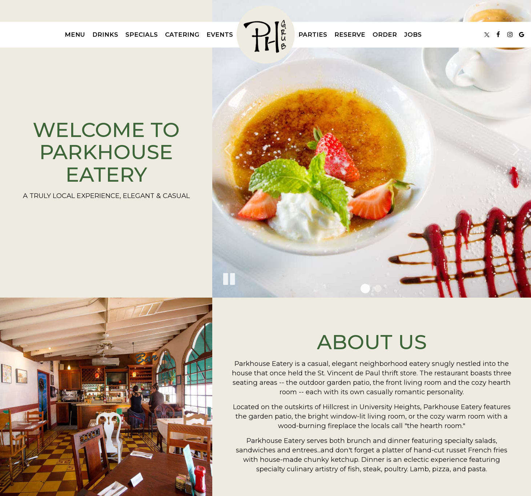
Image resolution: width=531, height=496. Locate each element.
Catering (182, 34)
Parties (312, 34)
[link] (266, 34)
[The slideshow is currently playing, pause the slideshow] (228, 277)
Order (385, 34)
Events (219, 34)
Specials (141, 34)
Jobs (413, 34)
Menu (75, 34)
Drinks (105, 34)
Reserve (349, 34)
